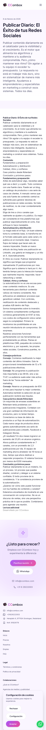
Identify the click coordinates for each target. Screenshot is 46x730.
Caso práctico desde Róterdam (17, 172)
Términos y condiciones (12, 667)
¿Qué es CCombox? (11, 685)
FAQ (4, 654)
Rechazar (14, 708)
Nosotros (6, 645)
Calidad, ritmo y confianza (15, 169)
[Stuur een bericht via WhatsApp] (40, 724)
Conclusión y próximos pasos (16, 175)
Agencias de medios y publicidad (16, 689)
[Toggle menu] (40, 4)
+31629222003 (11, 614)
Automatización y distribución (16, 166)
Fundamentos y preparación (16, 163)
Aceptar (13, 724)
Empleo (6, 649)
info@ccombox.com (13, 610)
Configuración (16, 716)
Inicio (5, 635)
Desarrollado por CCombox (16, 510)
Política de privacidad (11, 672)
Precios (6, 640)
